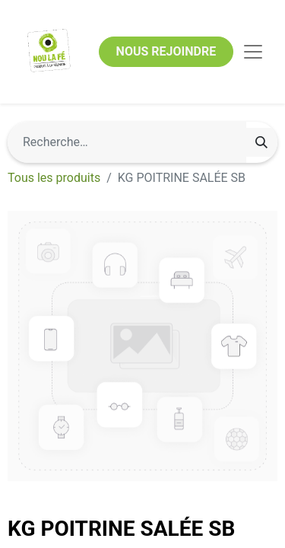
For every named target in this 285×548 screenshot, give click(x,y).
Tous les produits (54, 177)
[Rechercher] (261, 142)
